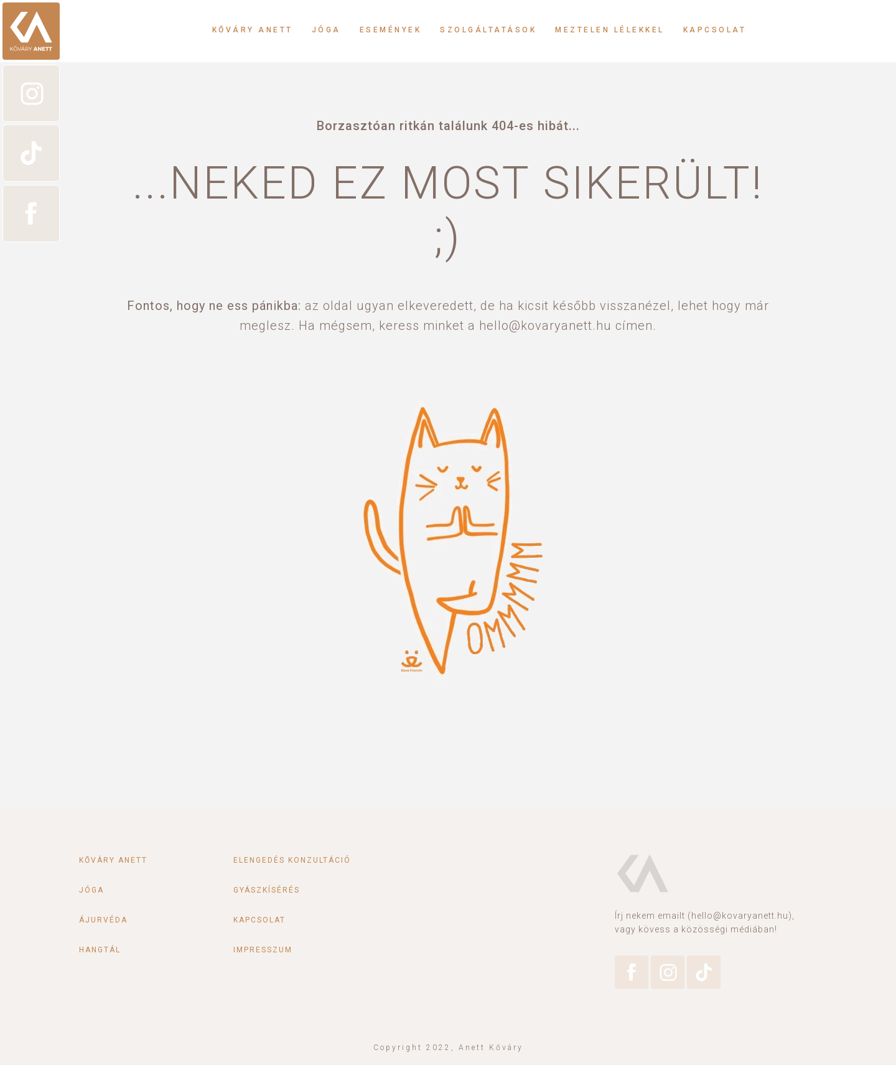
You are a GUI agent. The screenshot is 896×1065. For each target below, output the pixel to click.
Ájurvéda (103, 920)
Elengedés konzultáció (292, 860)
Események (391, 30)
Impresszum (262, 949)
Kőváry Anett (252, 30)
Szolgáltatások (488, 30)
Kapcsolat (715, 30)
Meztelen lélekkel (610, 30)
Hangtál (100, 949)
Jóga (326, 30)
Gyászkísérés (266, 890)
